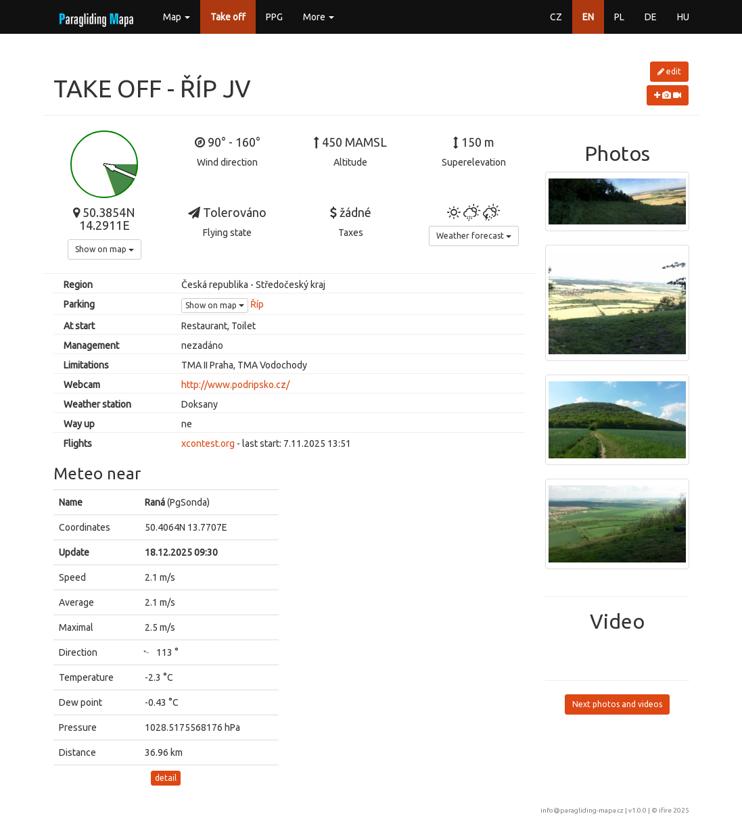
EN (588, 16)
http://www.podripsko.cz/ (235, 384)
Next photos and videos (617, 704)
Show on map (104, 249)
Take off (228, 16)
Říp (257, 304)
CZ (556, 16)
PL (619, 16)
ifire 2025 (674, 810)
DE (651, 16)
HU (683, 16)
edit (669, 71)
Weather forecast (473, 235)
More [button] (318, 16)
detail (166, 777)
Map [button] (176, 16)
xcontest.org (208, 443)
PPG (274, 16)
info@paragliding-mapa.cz (582, 810)
